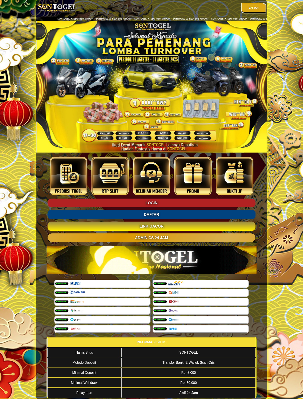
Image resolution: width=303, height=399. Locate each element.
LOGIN (152, 203)
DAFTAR (253, 7)
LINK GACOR (151, 226)
